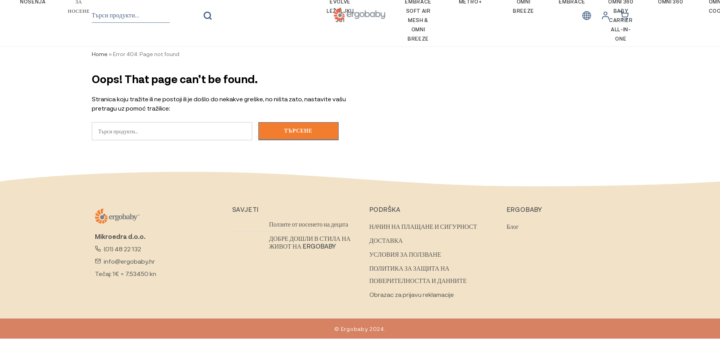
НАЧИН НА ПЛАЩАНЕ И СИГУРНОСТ (423, 226)
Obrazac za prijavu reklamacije (411, 294)
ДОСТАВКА (386, 240)
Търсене (207, 16)
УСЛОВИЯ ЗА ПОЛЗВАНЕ (405, 254)
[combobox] (131, 15)
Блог (513, 226)
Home (100, 53)
